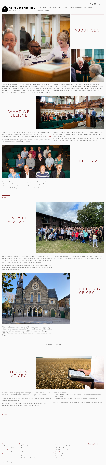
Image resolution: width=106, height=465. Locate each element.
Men (22, 450)
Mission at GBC (9, 448)
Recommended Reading (63, 446)
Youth (23, 454)
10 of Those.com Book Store (64, 450)
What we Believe (60, 454)
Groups (71, 7)
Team (6, 446)
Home (39, 7)
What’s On (52, 7)
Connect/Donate (43, 11)
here (49, 136)
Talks (59, 7)
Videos (65, 7)
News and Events (9, 452)
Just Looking (88, 7)
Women (23, 452)
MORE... (5, 197)
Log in (101, 4)
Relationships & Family (28, 458)
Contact (58, 460)
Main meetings (60, 458)
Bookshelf (78, 7)
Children (23, 456)
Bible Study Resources (62, 448)
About (45, 7)
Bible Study (24, 446)
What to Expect (60, 456)
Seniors (23, 448)
